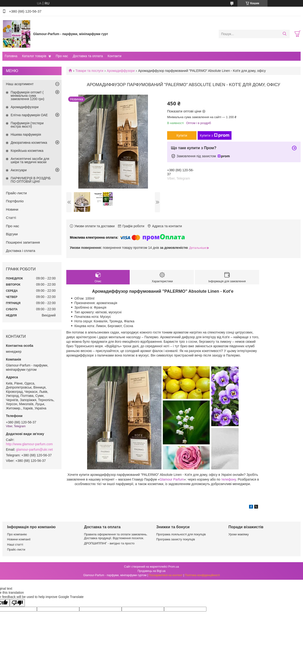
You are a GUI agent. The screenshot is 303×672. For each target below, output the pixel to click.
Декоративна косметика (29, 142)
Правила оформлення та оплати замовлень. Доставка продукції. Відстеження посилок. (115, 536)
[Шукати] (284, 34)
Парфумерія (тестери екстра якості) (27, 124)
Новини (12, 209)
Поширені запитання (23, 242)
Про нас (62, 56)
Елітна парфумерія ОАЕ (29, 115)
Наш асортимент (20, 84)
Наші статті (15, 544)
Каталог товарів (34, 56)
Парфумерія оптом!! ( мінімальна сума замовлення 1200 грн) (27, 95)
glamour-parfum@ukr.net (34, 449)
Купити (182, 135)
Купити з (214, 135)
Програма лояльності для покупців (181, 534)
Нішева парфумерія (26, 134)
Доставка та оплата (88, 56)
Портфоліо (15, 201)
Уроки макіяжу (238, 534)
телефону (228, 479)
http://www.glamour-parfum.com (29, 444)
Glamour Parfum (172, 479)
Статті (11, 218)
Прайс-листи (16, 193)
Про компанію (17, 534)
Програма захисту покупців (175, 539)
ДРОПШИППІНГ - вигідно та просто (109, 543)
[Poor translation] (17, 603)
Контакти (114, 56)
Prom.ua (173, 566)
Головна (11, 56)
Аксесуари (19, 170)
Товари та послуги (89, 71)
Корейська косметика (27, 151)
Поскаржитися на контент (166, 575)
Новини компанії (19, 539)
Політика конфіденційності (202, 575)
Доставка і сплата (20, 251)
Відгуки (12, 234)
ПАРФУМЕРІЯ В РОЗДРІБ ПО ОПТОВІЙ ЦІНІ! (31, 179)
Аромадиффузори (121, 71)
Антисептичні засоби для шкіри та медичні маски (30, 160)
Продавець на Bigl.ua (151, 571)
